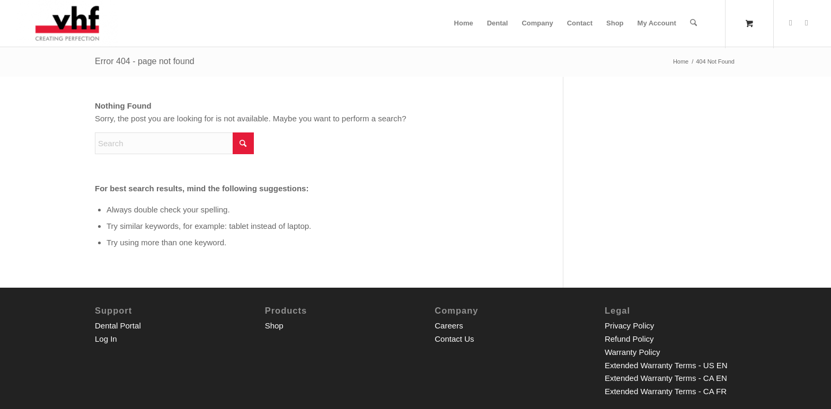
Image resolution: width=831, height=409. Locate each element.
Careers (449, 325)
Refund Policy (629, 338)
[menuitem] (463, 23)
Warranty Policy (632, 352)
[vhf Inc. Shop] (67, 23)
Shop (274, 325)
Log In (106, 338)
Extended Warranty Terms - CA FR (666, 391)
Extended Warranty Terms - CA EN (666, 378)
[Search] (693, 23)
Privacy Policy (629, 325)
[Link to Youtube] (807, 23)
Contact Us (454, 338)
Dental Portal (118, 325)
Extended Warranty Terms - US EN (666, 365)
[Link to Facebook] (791, 23)
